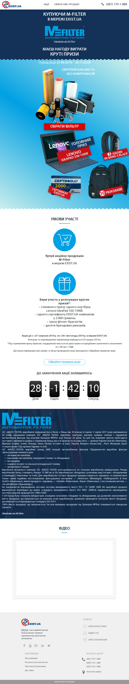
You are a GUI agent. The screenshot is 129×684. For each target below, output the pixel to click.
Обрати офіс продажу (66, 4)
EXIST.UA (73, 19)
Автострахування (97, 640)
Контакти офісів (93, 672)
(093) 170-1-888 (93, 667)
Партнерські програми (35, 666)
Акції (46, 4)
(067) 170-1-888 (116, 4)
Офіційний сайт (13, 513)
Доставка (29, 670)
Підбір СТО (93, 633)
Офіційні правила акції (64, 362)
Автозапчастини (97, 626)
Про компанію (31, 658)
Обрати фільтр (64, 126)
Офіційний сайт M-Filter (64, 42)
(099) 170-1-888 (93, 663)
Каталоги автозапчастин (36, 662)
